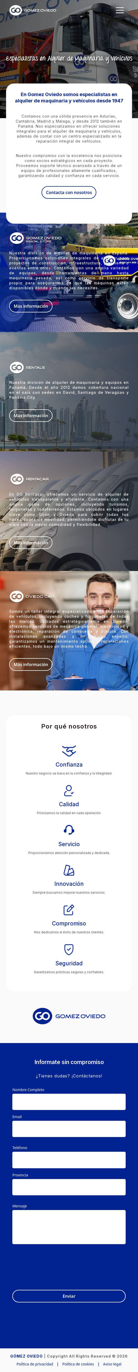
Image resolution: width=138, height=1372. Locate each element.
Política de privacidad (35, 1363)
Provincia (20, 1174)
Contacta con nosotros (69, 192)
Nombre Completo (28, 1089)
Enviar (69, 1296)
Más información (31, 306)
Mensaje (19, 1205)
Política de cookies (78, 1363)
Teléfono (19, 1147)
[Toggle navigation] (120, 10)
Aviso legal (112, 1363)
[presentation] (86, 1264)
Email (17, 1116)
